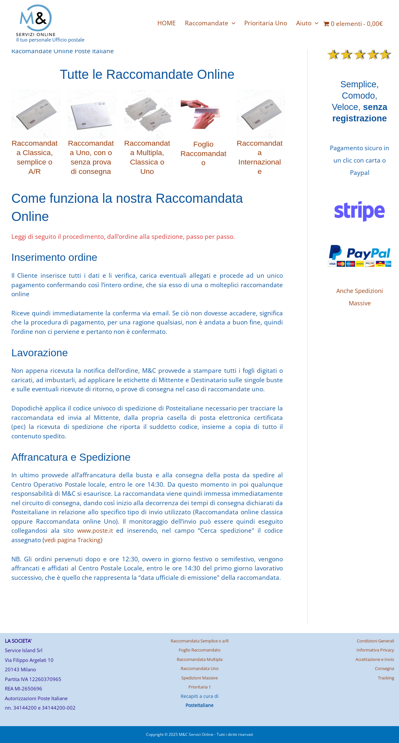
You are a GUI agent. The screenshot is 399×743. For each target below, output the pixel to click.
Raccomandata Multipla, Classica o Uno (147, 157)
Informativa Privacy (373, 650)
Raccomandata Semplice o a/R (199, 641)
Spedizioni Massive (199, 678)
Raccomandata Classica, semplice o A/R (34, 157)
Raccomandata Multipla (199, 659)
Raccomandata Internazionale (260, 157)
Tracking (385, 678)
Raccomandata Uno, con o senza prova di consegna (91, 157)
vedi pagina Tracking (74, 540)
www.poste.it (96, 530)
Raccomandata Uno (199, 668)
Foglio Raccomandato (203, 153)
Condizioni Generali (372, 641)
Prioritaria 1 (199, 687)
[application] (231, 23)
